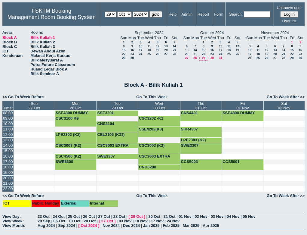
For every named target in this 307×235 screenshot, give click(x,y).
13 (165, 46)
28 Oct (119, 216)
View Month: (13, 225)
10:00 (8, 123)
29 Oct (137, 216)
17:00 (8, 161)
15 (123, 50)
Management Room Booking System (52, 17)
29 (123, 58)
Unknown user (289, 7)
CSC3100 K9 (67, 118)
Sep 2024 (66, 225)
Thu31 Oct (201, 105)
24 (140, 54)
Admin (186, 14)
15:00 (8, 151)
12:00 (8, 134)
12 (157, 46)
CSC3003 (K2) (68, 145)
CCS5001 (231, 161)
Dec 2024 (131, 225)
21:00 (8, 183)
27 (165, 54)
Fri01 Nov (242, 105)
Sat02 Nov (284, 105)
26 (157, 54)
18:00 (8, 167)
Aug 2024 (46, 225)
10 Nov (141, 221)
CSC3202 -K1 (151, 118)
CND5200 (147, 167)
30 (132, 58)
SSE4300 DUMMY (72, 113)
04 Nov (233, 216)
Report (203, 14)
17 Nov (157, 221)
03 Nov (217, 216)
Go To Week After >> (286, 97)
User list (289, 21)
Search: (236, 14)
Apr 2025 (211, 225)
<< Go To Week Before (23, 97)
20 (165, 50)
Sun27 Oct (34, 105)
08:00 (8, 113)
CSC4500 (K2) (68, 156)
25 (149, 54)
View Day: (11, 216)
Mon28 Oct (75, 105)
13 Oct (75, 221)
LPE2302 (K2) (68, 134)
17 (140, 50)
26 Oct (89, 216)
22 (123, 54)
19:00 (8, 172)
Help (172, 14)
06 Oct (60, 221)
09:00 (8, 118)
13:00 (8, 140)
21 (174, 50)
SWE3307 (190, 145)
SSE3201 (105, 113)
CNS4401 (189, 113)
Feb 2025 (171, 225)
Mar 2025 (191, 225)
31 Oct (170, 216)
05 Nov (249, 216)
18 (149, 50)
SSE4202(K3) (151, 129)
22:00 (8, 188)
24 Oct (59, 216)
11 (149, 46)
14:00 (8, 145)
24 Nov (173, 221)
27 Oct (104, 216)
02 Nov (201, 216)
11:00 (8, 129)
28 (174, 54)
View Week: (13, 221)
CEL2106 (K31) (110, 134)
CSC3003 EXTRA (112, 145)
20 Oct (90, 221)
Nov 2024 (111, 225)
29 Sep (44, 221)
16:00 (8, 156)
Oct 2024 (89, 225)
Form (218, 14)
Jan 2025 (151, 225)
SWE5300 (64, 161)
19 (157, 50)
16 (132, 50)
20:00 (8, 178)
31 (220, 58)
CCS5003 (189, 161)
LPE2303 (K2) (193, 140)
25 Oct (74, 216)
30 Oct (154, 216)
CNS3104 (105, 123)
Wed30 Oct (159, 105)
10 (140, 46)
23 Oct (44, 216)
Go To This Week (151, 97)
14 (174, 46)
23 (132, 54)
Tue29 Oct (117, 105)
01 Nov (185, 216)
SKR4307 (189, 129)
